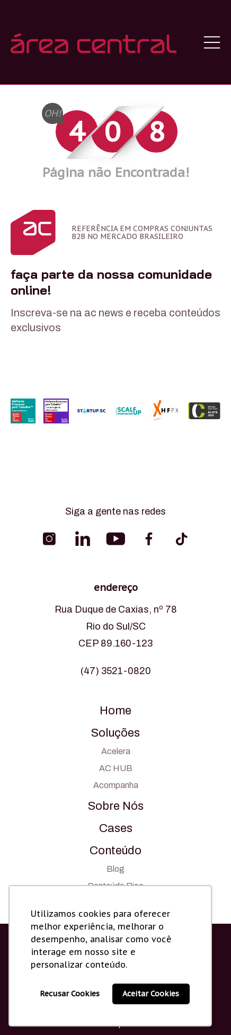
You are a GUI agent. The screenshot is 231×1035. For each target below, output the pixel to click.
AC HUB (115, 768)
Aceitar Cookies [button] (150, 993)
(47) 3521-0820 (116, 671)
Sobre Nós (116, 806)
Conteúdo (115, 850)
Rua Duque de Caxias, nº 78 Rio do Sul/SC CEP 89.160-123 (116, 626)
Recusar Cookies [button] (70, 993)
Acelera (115, 751)
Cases (115, 828)
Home (115, 710)
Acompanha (115, 785)
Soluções (115, 733)
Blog (115, 868)
